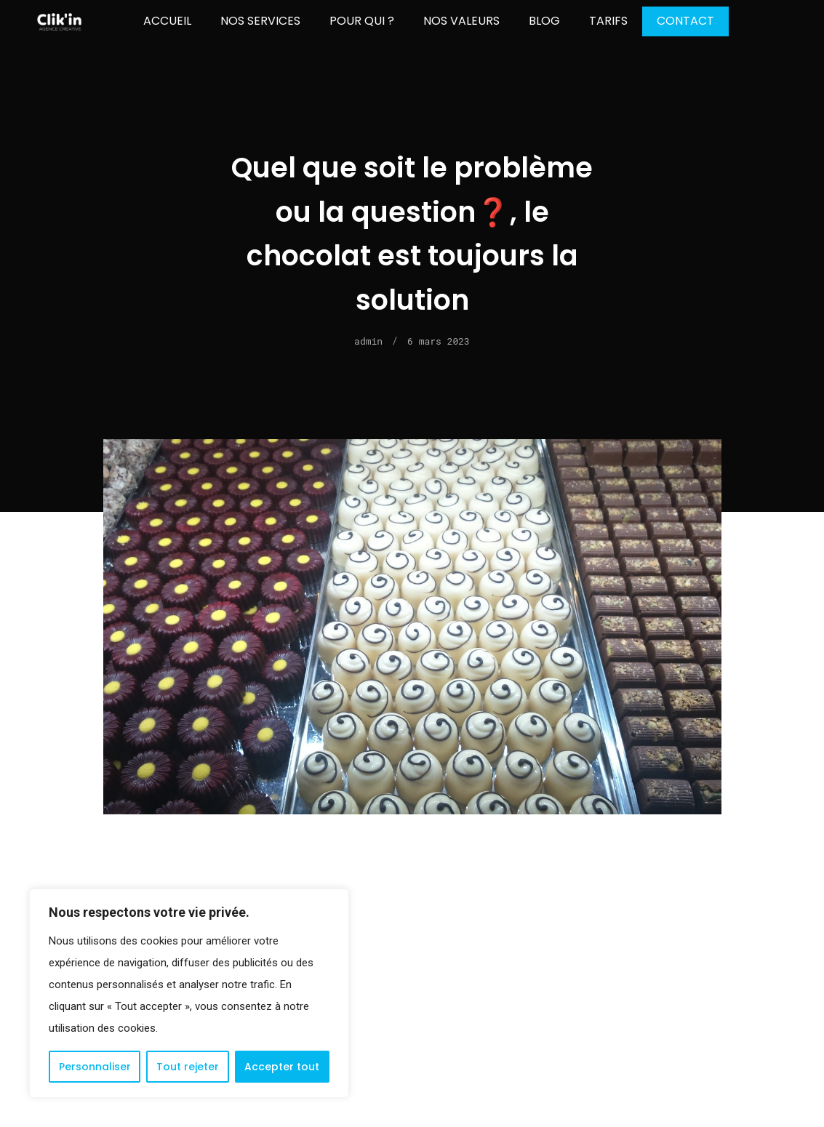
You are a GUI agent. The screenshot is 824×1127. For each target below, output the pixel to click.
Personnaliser (95, 1066)
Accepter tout (281, 1066)
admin (368, 341)
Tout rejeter (187, 1066)
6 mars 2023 (438, 341)
